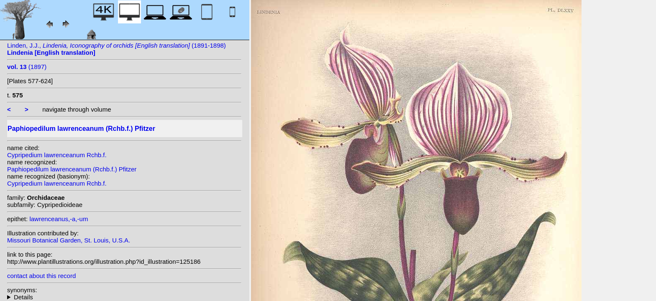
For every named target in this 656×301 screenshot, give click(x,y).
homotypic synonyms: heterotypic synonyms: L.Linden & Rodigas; (124, 297)
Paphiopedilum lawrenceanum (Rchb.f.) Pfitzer (71, 169)
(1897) (26, 66)
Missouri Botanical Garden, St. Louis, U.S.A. (68, 240)
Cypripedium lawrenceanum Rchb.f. (57, 154)
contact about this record (41, 275)
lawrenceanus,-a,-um (58, 218)
